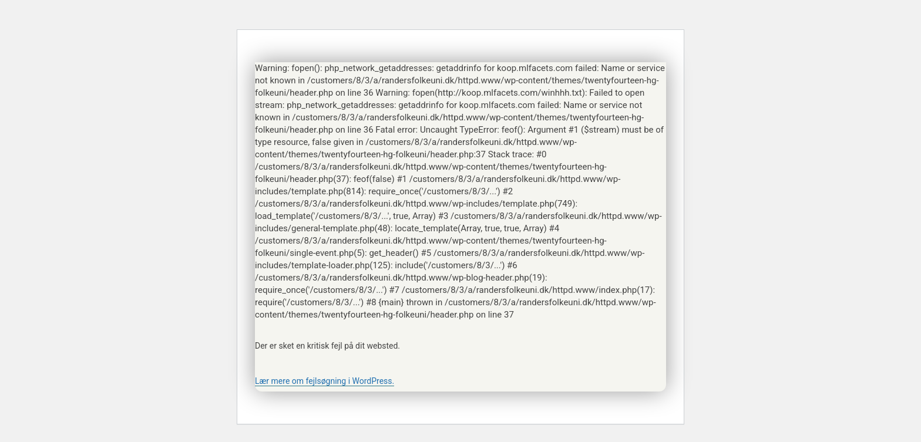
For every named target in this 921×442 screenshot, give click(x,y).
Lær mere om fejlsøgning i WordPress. (324, 381)
